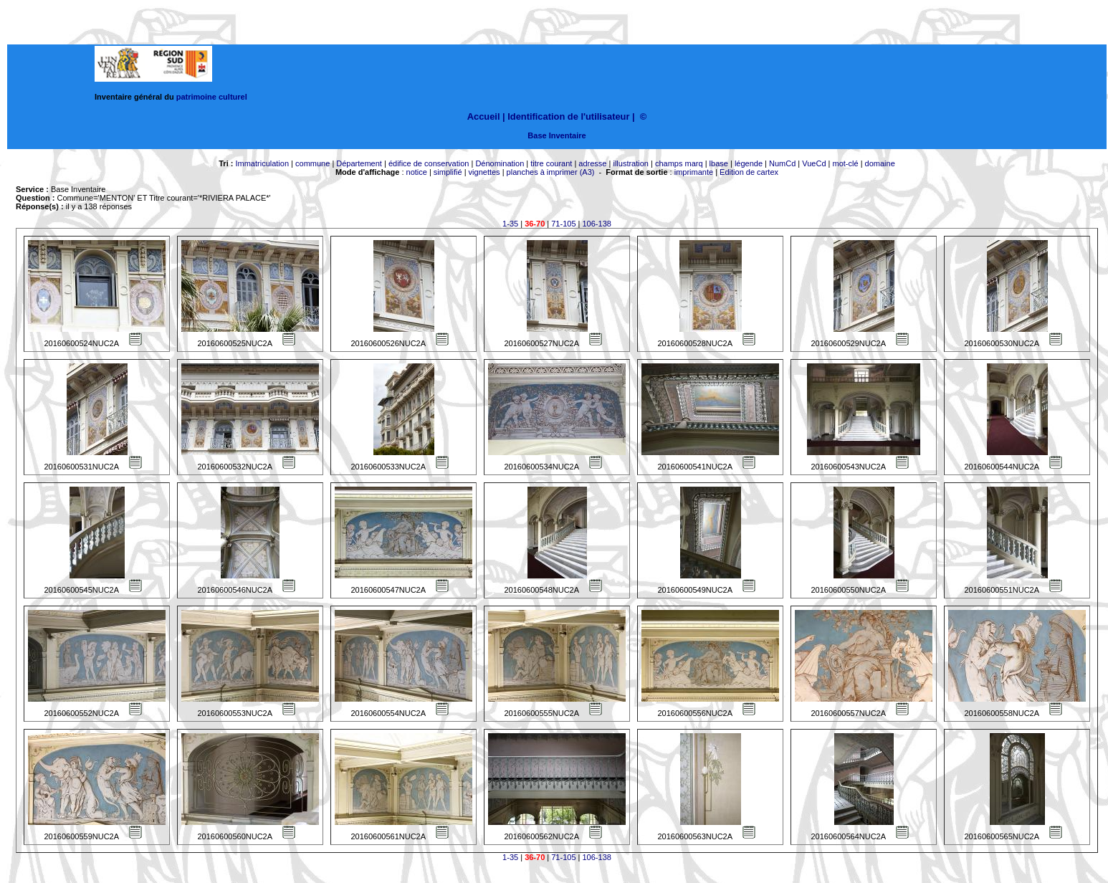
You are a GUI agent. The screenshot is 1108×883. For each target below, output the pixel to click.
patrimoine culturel (211, 96)
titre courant (551, 163)
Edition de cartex (749, 172)
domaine (880, 163)
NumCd (782, 163)
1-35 (510, 223)
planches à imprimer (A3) (551, 172)
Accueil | (486, 116)
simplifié (448, 172)
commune (312, 163)
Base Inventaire (556, 135)
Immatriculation (262, 163)
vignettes (484, 172)
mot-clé (846, 163)
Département (359, 163)
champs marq (679, 163)
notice (416, 172)
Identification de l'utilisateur (568, 116)
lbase (719, 163)
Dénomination (499, 163)
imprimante (693, 172)
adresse (592, 163)
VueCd (814, 163)
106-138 (597, 223)
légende (749, 163)
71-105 (563, 223)
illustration (631, 163)
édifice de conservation (428, 163)
